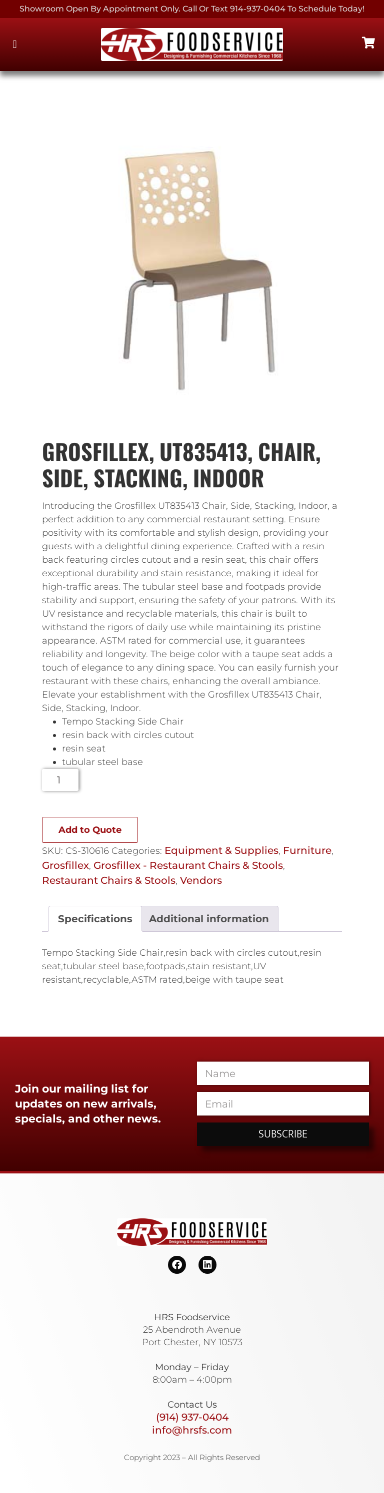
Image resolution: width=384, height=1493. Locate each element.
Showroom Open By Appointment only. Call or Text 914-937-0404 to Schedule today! (192, 8)
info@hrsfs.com (192, 1430)
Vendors (201, 880)
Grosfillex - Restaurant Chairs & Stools (188, 865)
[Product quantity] (60, 780)
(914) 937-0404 (192, 1417)
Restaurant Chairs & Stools (109, 880)
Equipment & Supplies (221, 850)
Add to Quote (90, 829)
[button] (15, 44)
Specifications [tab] (95, 919)
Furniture (307, 850)
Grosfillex (65, 865)
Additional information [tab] (209, 919)
